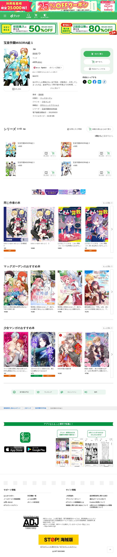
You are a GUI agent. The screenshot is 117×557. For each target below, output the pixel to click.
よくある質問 (31, 499)
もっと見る (106, 203)
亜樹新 (35, 54)
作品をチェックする (98, 69)
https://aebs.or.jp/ (50, 526)
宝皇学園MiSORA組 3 (26, 162)
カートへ (98, 62)
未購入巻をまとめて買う (101, 129)
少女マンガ (46, 102)
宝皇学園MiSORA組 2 (81, 143)
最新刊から (108, 136)
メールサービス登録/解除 (12, 499)
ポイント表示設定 (33, 502)
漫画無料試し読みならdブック (12, 408)
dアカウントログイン (11, 505)
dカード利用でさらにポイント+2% (44, 72)
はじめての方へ (9, 496)
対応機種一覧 (31, 496)
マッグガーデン (46, 98)
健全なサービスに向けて (98, 499)
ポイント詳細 (55, 68)
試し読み (18, 89)
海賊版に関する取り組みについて (77, 505)
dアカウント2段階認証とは (75, 502)
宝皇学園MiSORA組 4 (81, 162)
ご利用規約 (69, 496)
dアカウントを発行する (49, 547)
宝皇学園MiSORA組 (49, 109)
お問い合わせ (8, 502)
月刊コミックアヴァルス (49, 105)
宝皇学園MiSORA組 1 (26, 143)
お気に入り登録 (76, 129)
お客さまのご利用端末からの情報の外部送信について (101, 506)
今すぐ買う (98, 54)
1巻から (98, 136)
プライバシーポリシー (73, 499)
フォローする (39, 53)
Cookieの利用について (97, 502)
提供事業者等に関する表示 (98, 496)
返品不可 (35, 76)
